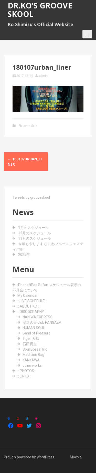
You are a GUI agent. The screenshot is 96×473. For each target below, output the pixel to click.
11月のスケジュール (34, 238)
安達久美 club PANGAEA (42, 322)
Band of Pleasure (36, 333)
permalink (29, 126)
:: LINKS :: (24, 376)
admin (43, 76)
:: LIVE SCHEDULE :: (32, 301)
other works (32, 365)
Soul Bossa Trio (35, 349)
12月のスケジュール (34, 233)
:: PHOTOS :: (26, 371)
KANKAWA (31, 360)
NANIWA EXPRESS (37, 317)
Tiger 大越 (31, 339)
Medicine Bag (33, 355)
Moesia (76, 457)
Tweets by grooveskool (31, 197)
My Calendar (27, 295)
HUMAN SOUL (34, 328)
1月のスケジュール (33, 228)
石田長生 (30, 344)
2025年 (24, 255)
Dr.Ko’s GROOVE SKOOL (40, 9)
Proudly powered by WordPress (29, 457)
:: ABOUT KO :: (28, 306)
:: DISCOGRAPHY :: (31, 312)
